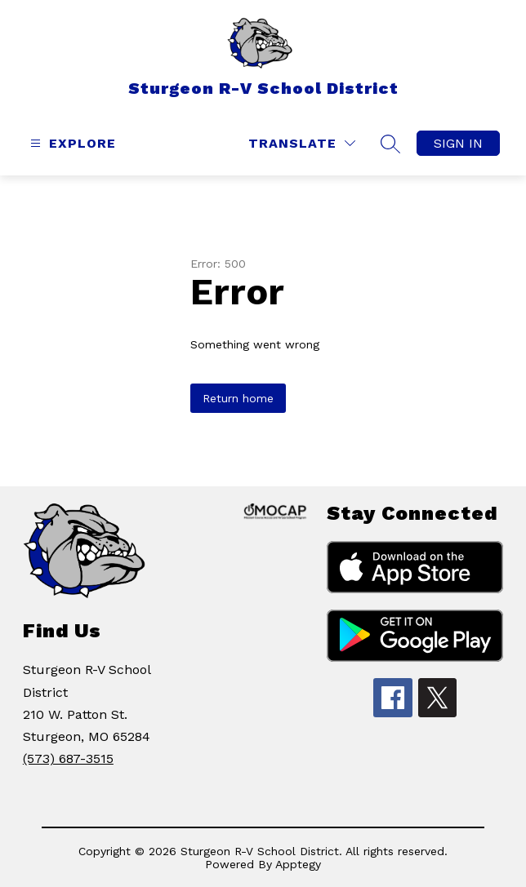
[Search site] (390, 143)
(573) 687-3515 (68, 758)
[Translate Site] (301, 143)
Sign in (458, 143)
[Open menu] (71, 143)
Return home (238, 398)
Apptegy (298, 864)
